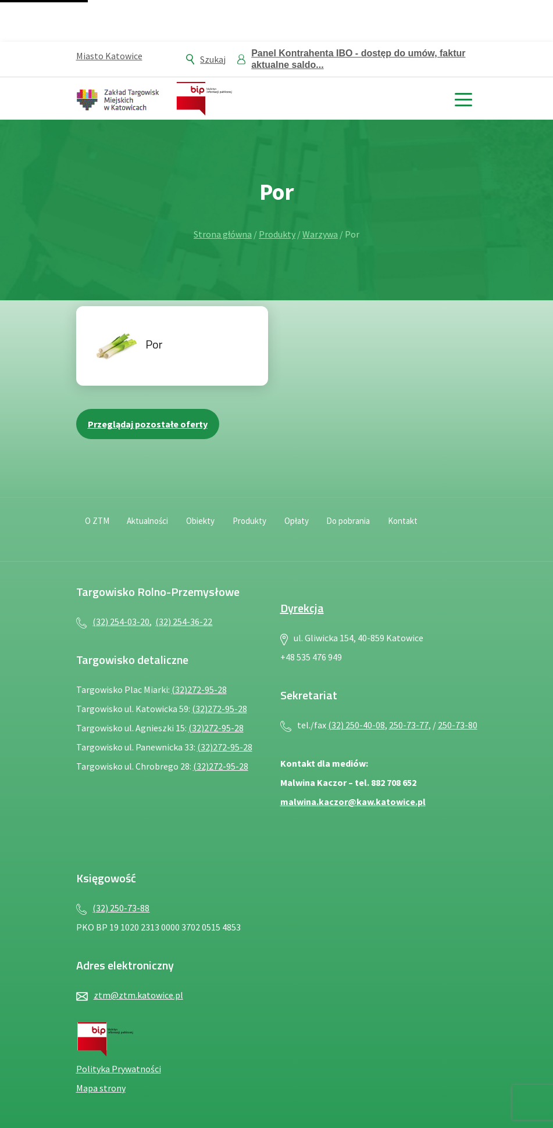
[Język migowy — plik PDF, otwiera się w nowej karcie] (465, 528)
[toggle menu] (463, 98)
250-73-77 (409, 725)
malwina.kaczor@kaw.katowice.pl (353, 801)
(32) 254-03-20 (120, 621)
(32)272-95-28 (199, 689)
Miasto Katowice (109, 56)
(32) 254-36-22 (183, 621)
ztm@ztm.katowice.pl (138, 995)
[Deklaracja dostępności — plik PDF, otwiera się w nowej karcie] (440, 528)
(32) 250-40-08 (356, 725)
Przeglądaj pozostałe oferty (148, 424)
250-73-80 (457, 725)
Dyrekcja (302, 608)
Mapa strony (101, 1088)
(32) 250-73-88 (120, 908)
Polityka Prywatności (118, 1069)
